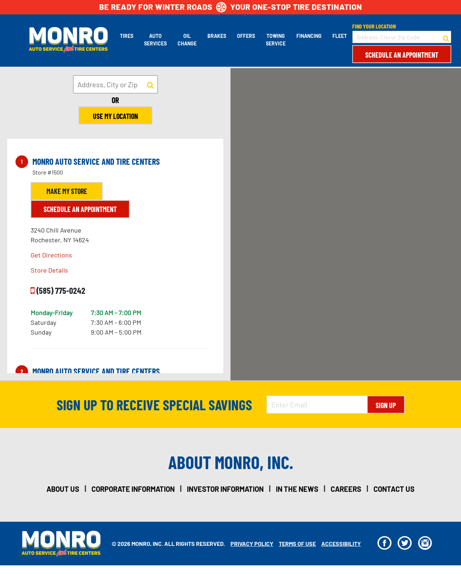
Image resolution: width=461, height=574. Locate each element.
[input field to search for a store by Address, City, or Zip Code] (401, 37)
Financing (309, 36)
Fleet (339, 36)
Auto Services (155, 40)
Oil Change (187, 40)
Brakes (216, 36)
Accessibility (341, 543)
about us (62, 489)
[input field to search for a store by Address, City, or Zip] (115, 84)
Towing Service (276, 40)
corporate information (133, 489)
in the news (297, 489)
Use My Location (115, 116)
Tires (126, 36)
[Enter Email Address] (317, 405)
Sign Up (386, 405)
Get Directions (51, 255)
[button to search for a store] (446, 37)
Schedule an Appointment (401, 54)
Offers (246, 36)
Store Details (49, 270)
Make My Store (66, 191)
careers (346, 489)
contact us (394, 489)
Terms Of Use (297, 543)
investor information (225, 489)
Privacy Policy (251, 543)
